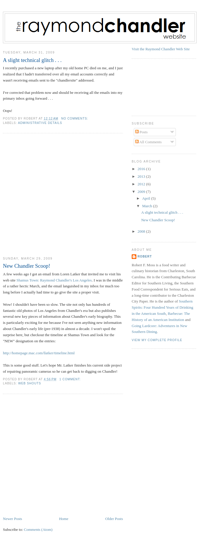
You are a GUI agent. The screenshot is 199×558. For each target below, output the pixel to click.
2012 (142, 184)
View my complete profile (157, 340)
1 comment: (70, 379)
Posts (141, 132)
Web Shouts (29, 383)
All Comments (148, 142)
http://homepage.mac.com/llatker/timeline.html (39, 353)
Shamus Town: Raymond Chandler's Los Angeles (54, 280)
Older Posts (114, 518)
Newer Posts (12, 518)
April (146, 198)
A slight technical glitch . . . (32, 60)
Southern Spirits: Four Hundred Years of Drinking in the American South (162, 307)
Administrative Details (40, 123)
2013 (142, 176)
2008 (142, 231)
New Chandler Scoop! (26, 266)
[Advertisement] (56, 195)
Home (63, 518)
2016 (142, 169)
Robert (145, 256)
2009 (142, 191)
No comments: (75, 118)
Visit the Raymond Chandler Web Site (161, 49)
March (147, 206)
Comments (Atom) (38, 529)
